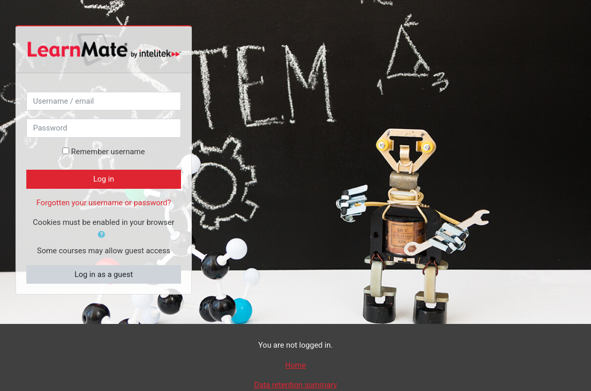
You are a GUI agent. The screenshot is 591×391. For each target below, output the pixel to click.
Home (295, 365)
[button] (103, 235)
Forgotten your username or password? (103, 202)
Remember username (108, 151)
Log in (103, 179)
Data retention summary (295, 384)
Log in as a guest (103, 274)
